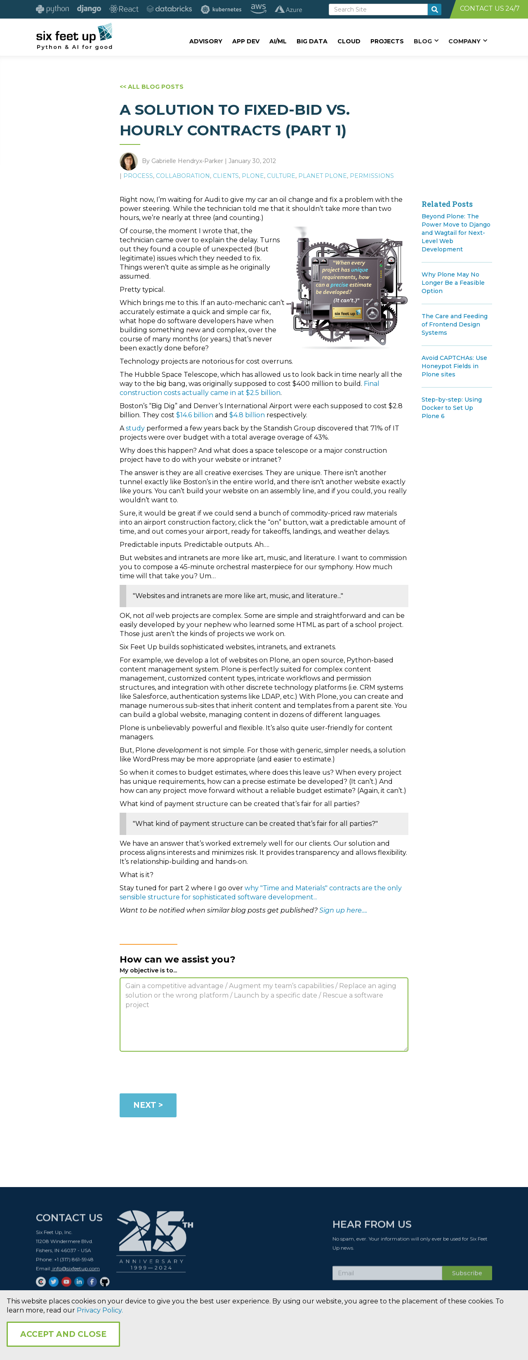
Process (138, 176)
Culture (281, 176)
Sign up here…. (343, 910)
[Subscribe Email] (387, 1276)
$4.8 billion (247, 415)
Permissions (372, 176)
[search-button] (434, 9)
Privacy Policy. (100, 1310)
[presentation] (182, 1074)
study (135, 428)
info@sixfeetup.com (75, 1271)
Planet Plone (322, 176)
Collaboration (183, 176)
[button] (426, 41)
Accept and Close (63, 1334)
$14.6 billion (194, 415)
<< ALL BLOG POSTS (152, 87)
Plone (253, 176)
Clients (226, 176)
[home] (74, 36)
